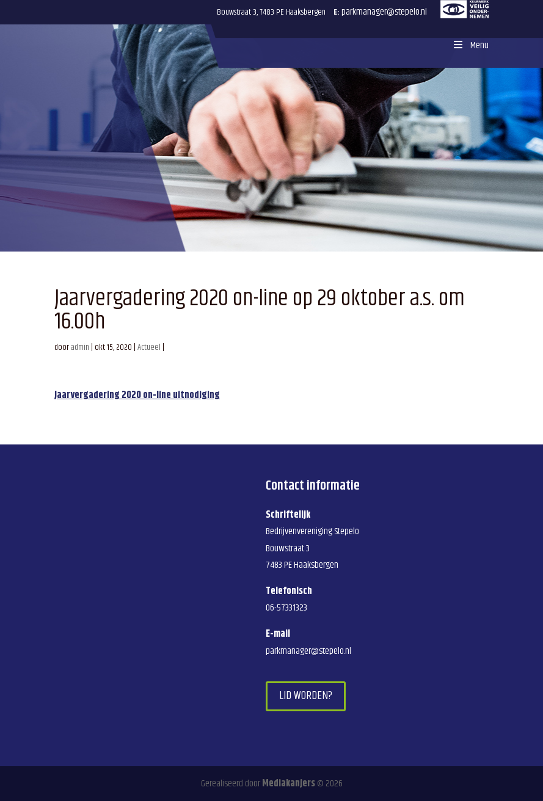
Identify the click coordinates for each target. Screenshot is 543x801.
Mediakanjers (288, 783)
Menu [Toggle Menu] (470, 45)
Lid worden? (305, 696)
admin (80, 347)
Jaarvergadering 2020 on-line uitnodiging (137, 395)
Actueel (149, 347)
